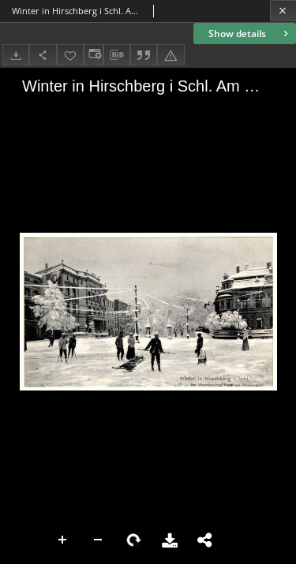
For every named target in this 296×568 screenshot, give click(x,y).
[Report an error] (170, 54)
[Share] (42, 54)
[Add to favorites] (70, 54)
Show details (249, 33)
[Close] (283, 10)
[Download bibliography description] (116, 55)
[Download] (15, 54)
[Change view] (93, 54)
